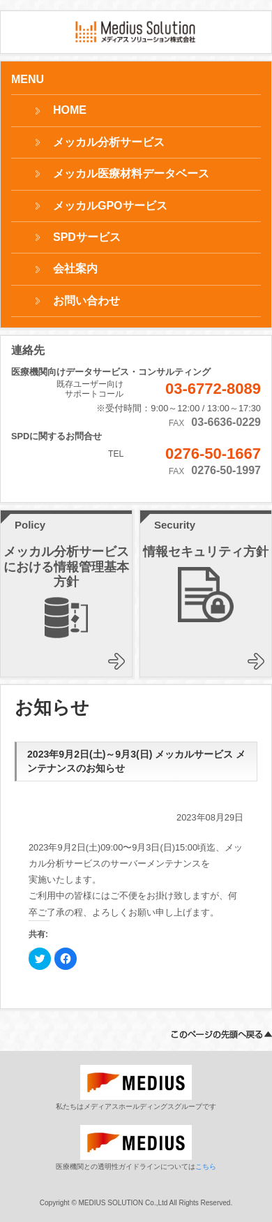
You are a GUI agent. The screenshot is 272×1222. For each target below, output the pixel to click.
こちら (205, 1166)
